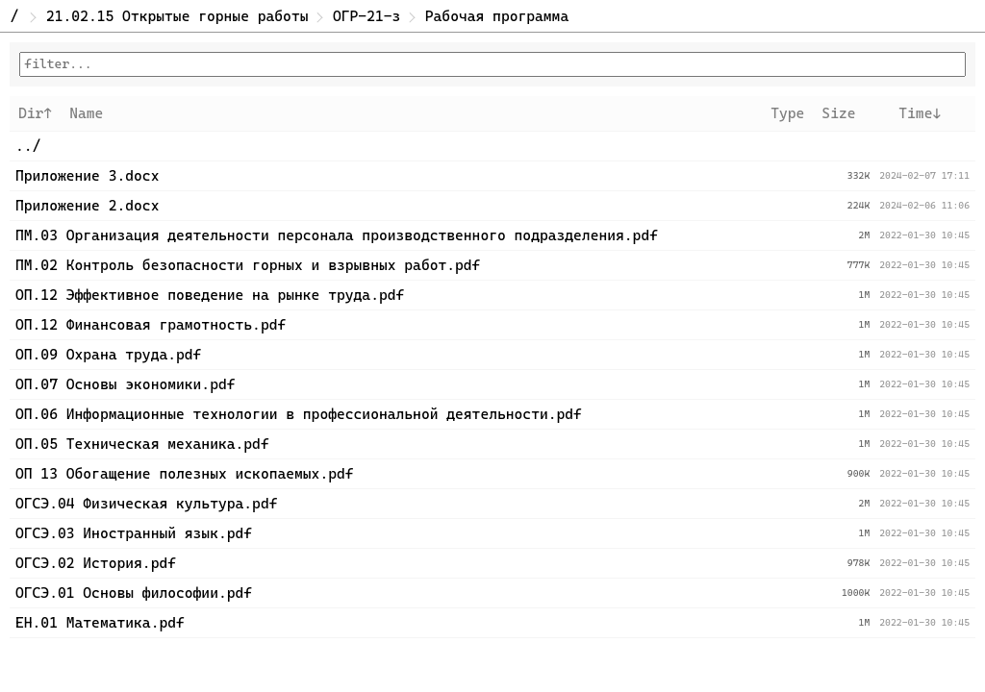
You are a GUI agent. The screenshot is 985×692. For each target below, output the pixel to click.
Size (838, 113)
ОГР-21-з (366, 16)
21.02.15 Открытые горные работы (177, 16)
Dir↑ (35, 113)
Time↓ (919, 113)
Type (787, 113)
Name (86, 113)
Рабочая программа (496, 16)
